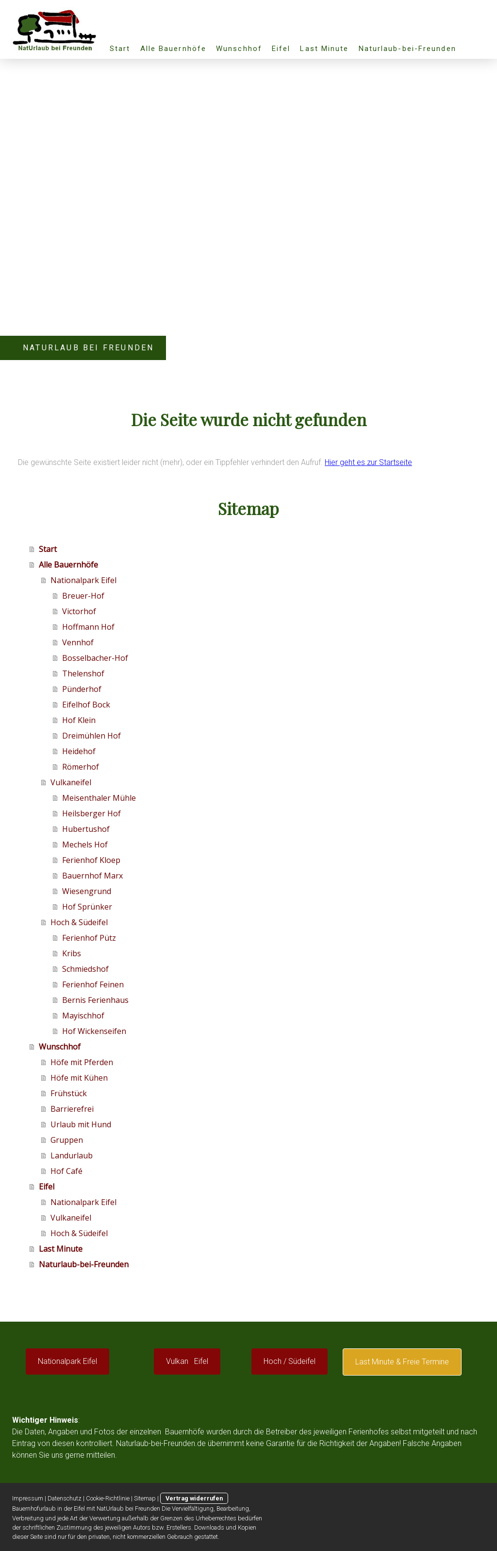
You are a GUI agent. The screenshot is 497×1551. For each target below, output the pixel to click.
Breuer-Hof (83, 595)
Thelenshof (83, 673)
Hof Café (66, 1171)
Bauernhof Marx (92, 875)
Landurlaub (71, 1155)
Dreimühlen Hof (91, 735)
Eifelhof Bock (86, 704)
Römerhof (80, 766)
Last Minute (324, 48)
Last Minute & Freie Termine (402, 1361)
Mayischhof (83, 1015)
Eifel (281, 48)
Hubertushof (86, 829)
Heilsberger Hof (91, 813)
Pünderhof (81, 689)
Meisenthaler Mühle (99, 798)
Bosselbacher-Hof (95, 658)
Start (120, 48)
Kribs (71, 953)
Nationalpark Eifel (83, 580)
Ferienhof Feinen (93, 984)
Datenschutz (65, 1498)
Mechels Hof (85, 844)
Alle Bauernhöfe (173, 48)
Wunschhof (239, 48)
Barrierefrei (72, 1108)
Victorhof (79, 611)
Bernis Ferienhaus (95, 1000)
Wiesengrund (86, 891)
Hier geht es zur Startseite (368, 462)
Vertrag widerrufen (194, 1498)
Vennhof (78, 642)
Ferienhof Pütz (89, 937)
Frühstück (68, 1093)
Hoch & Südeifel (79, 922)
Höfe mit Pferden (81, 1062)
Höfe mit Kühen (79, 1077)
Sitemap (145, 1498)
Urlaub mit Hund (80, 1124)
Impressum (27, 1498)
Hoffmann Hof (88, 626)
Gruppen (66, 1140)
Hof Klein (79, 720)
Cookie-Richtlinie (108, 1498)
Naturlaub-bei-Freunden (407, 48)
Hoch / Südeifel (289, 1361)
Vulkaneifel (70, 782)
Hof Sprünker (87, 906)
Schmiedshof (85, 969)
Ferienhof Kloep (91, 860)
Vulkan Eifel (187, 1361)
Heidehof (79, 751)
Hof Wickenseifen (94, 1031)
